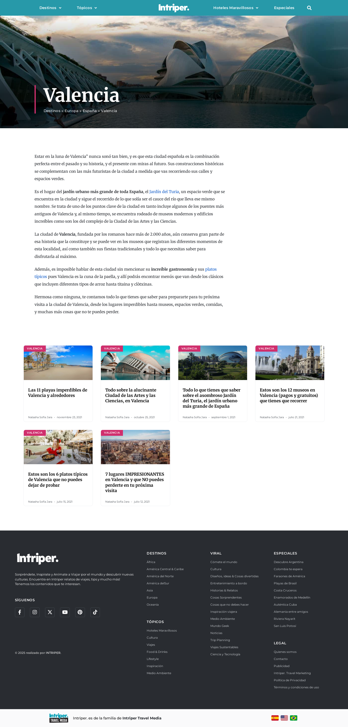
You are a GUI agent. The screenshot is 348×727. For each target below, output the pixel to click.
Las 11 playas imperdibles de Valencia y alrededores (57, 392)
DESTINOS (156, 553)
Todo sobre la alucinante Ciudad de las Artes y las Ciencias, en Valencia (130, 395)
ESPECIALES (285, 553)
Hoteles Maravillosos (235, 8)
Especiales (284, 7)
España (90, 110)
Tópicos (87, 8)
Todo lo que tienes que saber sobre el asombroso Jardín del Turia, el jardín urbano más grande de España (211, 398)
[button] (309, 8)
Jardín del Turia (164, 191)
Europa (72, 110)
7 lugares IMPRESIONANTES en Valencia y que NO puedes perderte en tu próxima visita (134, 482)
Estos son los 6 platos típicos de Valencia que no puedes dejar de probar (58, 480)
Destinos (50, 8)
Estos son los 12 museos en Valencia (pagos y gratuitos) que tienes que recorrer (289, 395)
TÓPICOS (155, 622)
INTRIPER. (53, 653)
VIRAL (216, 553)
